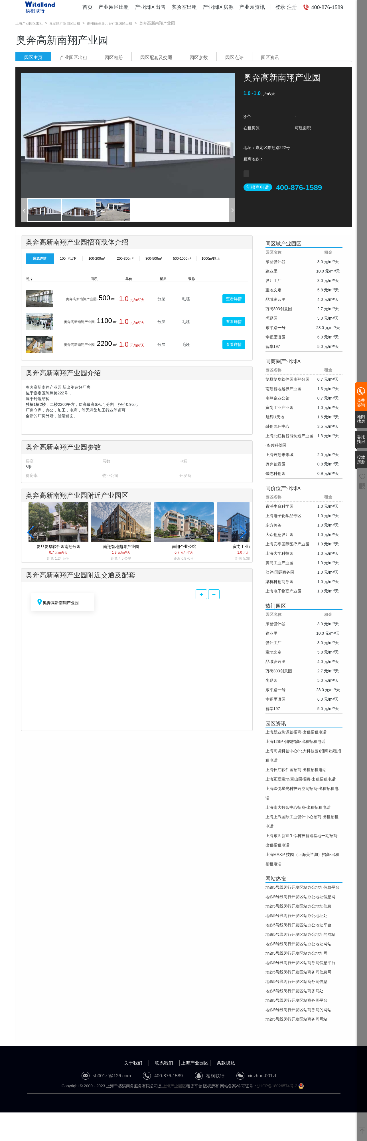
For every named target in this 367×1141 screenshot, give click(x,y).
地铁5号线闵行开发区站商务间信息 (296, 981)
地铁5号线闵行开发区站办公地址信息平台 (302, 887)
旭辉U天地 (274, 417)
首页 (87, 7)
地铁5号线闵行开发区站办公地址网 (296, 953)
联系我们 (164, 1063)
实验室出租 (184, 7)
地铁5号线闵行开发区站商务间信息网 (298, 972)
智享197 (272, 346)
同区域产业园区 (283, 244)
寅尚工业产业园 (279, 407)
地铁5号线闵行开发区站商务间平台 (296, 1000)
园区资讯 (270, 57)
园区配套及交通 (156, 57)
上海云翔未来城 (279, 454)
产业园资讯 (252, 7)
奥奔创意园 (275, 464)
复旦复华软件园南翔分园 (287, 379)
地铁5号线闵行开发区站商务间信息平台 (300, 962)
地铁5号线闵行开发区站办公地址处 (296, 915)
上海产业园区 (194, 1063)
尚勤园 (271, 318)
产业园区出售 (150, 7)
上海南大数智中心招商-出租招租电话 (298, 807)
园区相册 (114, 57)
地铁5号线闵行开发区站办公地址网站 (298, 944)
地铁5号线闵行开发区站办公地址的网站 (300, 934)
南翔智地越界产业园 (283, 388)
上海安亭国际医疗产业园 (287, 544)
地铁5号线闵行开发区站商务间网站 (296, 1019)
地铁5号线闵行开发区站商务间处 (294, 991)
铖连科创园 (275, 473)
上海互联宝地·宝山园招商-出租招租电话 (300, 779)
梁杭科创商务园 (279, 581)
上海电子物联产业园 (283, 591)
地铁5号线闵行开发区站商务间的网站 (298, 1009)
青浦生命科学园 (279, 506)
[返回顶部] (362, 1131)
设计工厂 (273, 280)
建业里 (271, 271)
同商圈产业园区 (283, 361)
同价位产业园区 (283, 488)
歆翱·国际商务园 (280, 572)
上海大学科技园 (279, 553)
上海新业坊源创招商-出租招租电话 (296, 732)
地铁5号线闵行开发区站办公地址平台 (298, 925)
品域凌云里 (275, 299)
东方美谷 (273, 525)
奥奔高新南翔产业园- (82, 299)
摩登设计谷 (275, 261)
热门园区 (275, 606)
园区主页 (33, 57)
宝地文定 (273, 290)
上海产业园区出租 (29, 23)
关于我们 (133, 1063)
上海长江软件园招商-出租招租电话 (296, 769)
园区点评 (234, 57)
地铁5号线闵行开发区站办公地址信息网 (300, 896)
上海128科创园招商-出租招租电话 (295, 741)
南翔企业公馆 (277, 398)
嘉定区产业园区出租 (64, 23)
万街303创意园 (278, 309)
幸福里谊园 (275, 337)
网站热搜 (275, 879)
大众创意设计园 (279, 534)
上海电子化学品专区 (283, 515)
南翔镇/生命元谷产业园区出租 (109, 23)
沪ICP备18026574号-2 (277, 1086)
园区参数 (199, 57)
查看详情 (234, 299)
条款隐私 (226, 1063)
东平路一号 (275, 327)
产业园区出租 (113, 7)
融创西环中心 (277, 426)
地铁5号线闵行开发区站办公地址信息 (298, 906)
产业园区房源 (218, 7)
